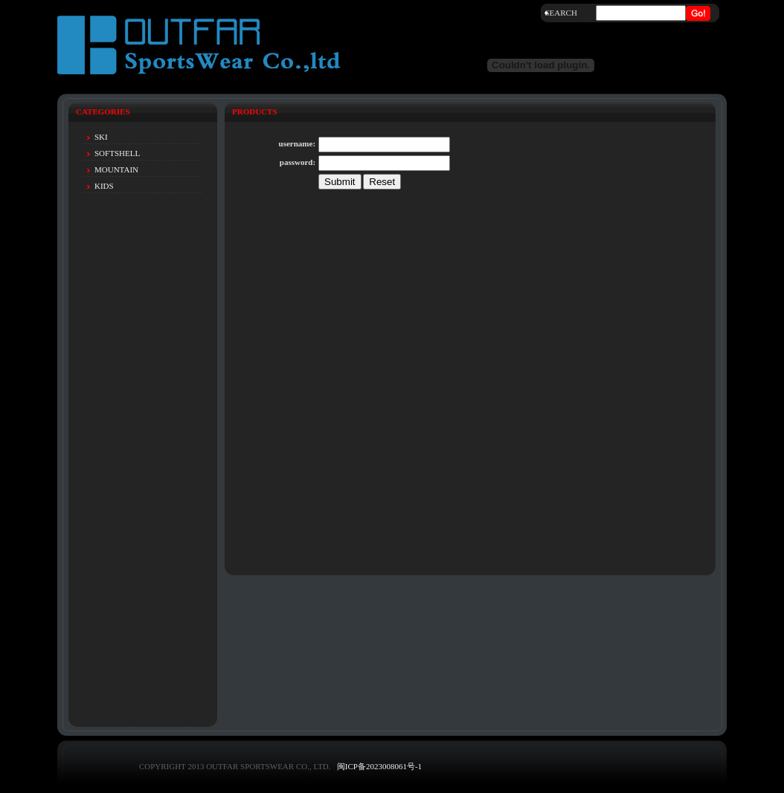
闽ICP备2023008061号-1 (379, 766)
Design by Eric (263, 778)
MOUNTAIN (116, 169)
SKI (101, 136)
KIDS (104, 185)
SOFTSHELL (117, 153)
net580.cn (306, 778)
